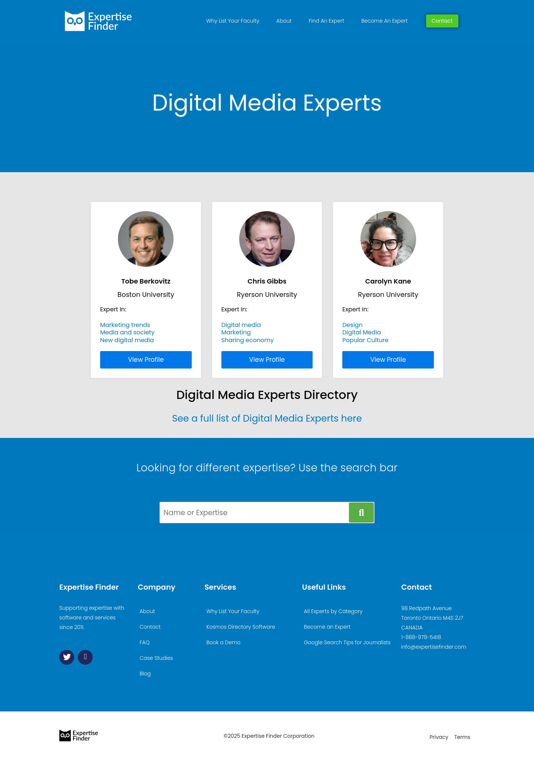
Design (352, 325)
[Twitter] (66, 657)
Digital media (241, 325)
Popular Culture (365, 340)
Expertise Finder (89, 587)
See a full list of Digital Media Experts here (267, 418)
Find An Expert (326, 20)
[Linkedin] (85, 657)
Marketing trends (125, 325)
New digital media (127, 340)
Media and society (127, 332)
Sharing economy (247, 340)
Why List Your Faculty (232, 20)
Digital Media (361, 332)
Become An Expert (384, 20)
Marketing (236, 332)
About (283, 20)
